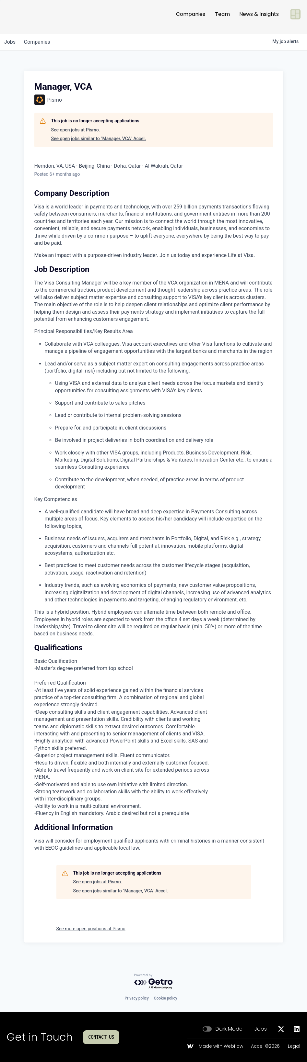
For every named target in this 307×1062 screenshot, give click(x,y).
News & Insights (259, 16)
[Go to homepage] (27, 17)
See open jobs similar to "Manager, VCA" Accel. (98, 138)
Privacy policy (136, 998)
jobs (11, 42)
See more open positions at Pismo (90, 928)
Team (222, 16)
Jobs (260, 1029)
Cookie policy (165, 998)
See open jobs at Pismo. (75, 129)
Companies (190, 16)
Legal (294, 1046)
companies (40, 42)
